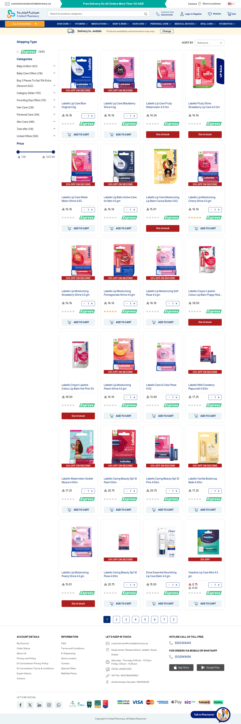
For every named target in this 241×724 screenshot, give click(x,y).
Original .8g (74, 105)
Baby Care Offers (30, 73)
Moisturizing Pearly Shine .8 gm (75, 574)
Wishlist (217, 14)
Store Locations (212, 3)
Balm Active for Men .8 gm (120, 199)
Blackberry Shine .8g (119, 105)
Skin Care (25, 121)
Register (197, 14)
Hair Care (25, 107)
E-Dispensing (68, 653)
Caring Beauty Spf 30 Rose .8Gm (120, 574)
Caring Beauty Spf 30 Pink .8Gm (162, 480)
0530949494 (183, 657)
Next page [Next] (173, 619)
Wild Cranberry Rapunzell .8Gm (201, 387)
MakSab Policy (69, 673)
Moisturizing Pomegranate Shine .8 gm (119, 293)
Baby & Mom (27, 66)
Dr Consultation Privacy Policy (32, 663)
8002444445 (183, 643)
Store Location (69, 658)
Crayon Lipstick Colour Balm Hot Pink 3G (78, 387)
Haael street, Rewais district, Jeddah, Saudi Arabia (134, 652)
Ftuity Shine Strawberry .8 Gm (204, 105)
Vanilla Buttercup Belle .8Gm (202, 480)
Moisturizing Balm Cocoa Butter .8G (162, 199)
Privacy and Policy (26, 658)
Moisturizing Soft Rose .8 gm (162, 293)
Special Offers (68, 668)
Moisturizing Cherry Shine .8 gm (201, 199)
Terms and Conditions (72, 648)
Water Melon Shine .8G (75, 199)
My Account (23, 643)
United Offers (27, 136)
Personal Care (28, 114)
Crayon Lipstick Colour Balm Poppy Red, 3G (204, 293)
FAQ (63, 643)
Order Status (23, 648)
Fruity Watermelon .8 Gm (159, 105)
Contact (65, 663)
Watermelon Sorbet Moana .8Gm (77, 480)
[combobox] (99, 14)
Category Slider (29, 93)
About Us (21, 653)
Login (187, 14)
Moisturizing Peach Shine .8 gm (117, 387)
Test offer (25, 129)
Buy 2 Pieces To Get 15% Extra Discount (34, 83)
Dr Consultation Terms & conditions (35, 668)
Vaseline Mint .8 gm (203, 574)
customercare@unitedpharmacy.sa (31, 3)
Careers (192, 4)
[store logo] (23, 14)
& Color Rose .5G (161, 387)
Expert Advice (24, 673)
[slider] (18, 152)
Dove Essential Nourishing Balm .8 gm (161, 574)
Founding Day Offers (31, 100)
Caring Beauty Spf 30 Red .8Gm (120, 480)
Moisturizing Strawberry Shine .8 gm (76, 293)
